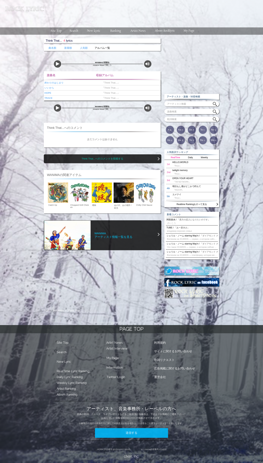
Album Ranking (67, 394)
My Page (112, 358)
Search (61, 352)
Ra (202, 140)
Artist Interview (116, 348)
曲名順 (52, 48)
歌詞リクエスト (164, 360)
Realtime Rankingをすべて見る (192, 204)
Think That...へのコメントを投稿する (102, 158)
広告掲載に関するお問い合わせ (174, 368)
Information (114, 367)
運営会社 (160, 377)
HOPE (47, 93)
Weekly (204, 157)
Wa (214, 140)
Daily (190, 157)
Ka (180, 129)
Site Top (62, 342)
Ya (191, 140)
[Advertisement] (154, 12)
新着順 (68, 48)
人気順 (84, 48)
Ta (202, 129)
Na (213, 129)
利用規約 (160, 342)
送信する (131, 432)
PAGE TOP (131, 329)
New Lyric (64, 361)
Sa (191, 129)
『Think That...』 (110, 82)
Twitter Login (115, 377)
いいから (49, 87)
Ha (170, 140)
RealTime (175, 157)
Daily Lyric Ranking (70, 377)
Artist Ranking (66, 388)
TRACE (48, 98)
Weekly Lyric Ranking (72, 383)
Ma (181, 140)
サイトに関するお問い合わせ (173, 351)
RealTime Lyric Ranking (73, 371)
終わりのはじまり (54, 82)
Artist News (114, 342)
